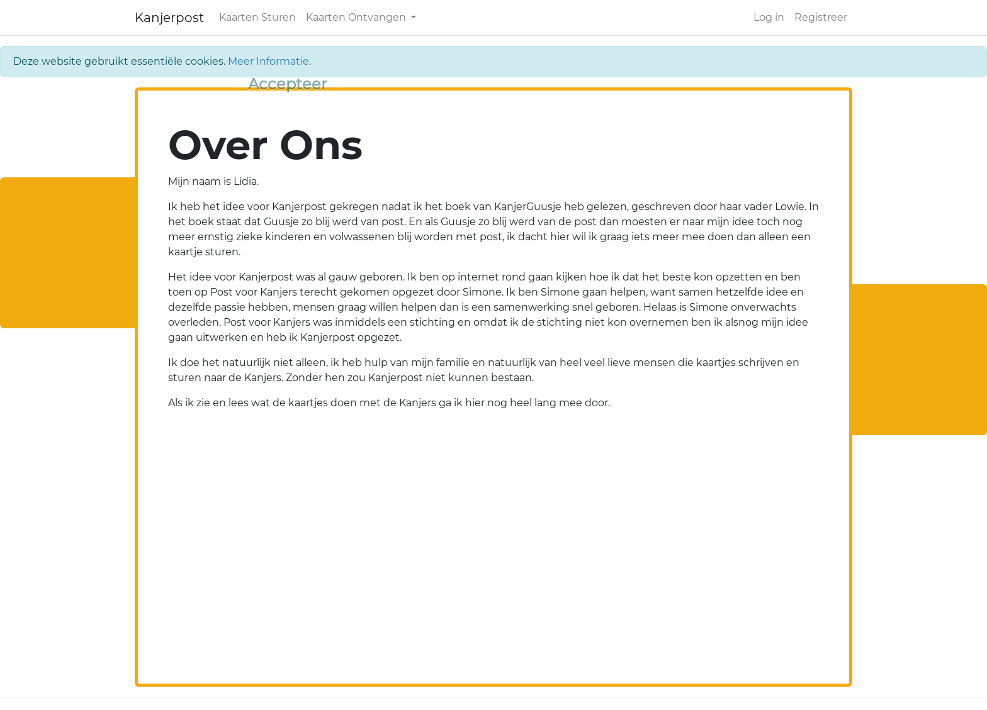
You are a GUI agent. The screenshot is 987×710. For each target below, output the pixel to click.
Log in (768, 17)
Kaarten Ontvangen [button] (357, 17)
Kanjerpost (169, 17)
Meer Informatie (268, 61)
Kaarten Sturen (257, 17)
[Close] (287, 84)
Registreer (820, 17)
